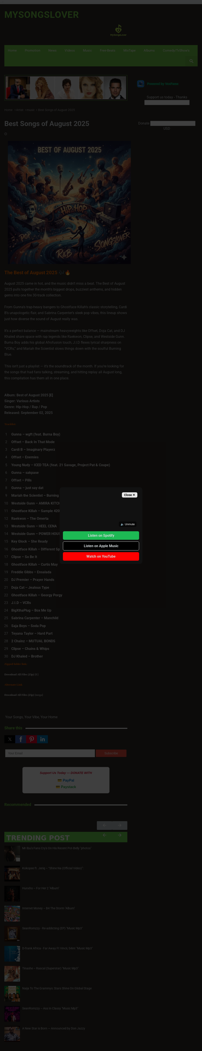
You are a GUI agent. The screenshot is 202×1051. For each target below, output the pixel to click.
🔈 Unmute (128, 524)
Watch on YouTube (101, 556)
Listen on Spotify (101, 535)
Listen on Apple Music (101, 546)
